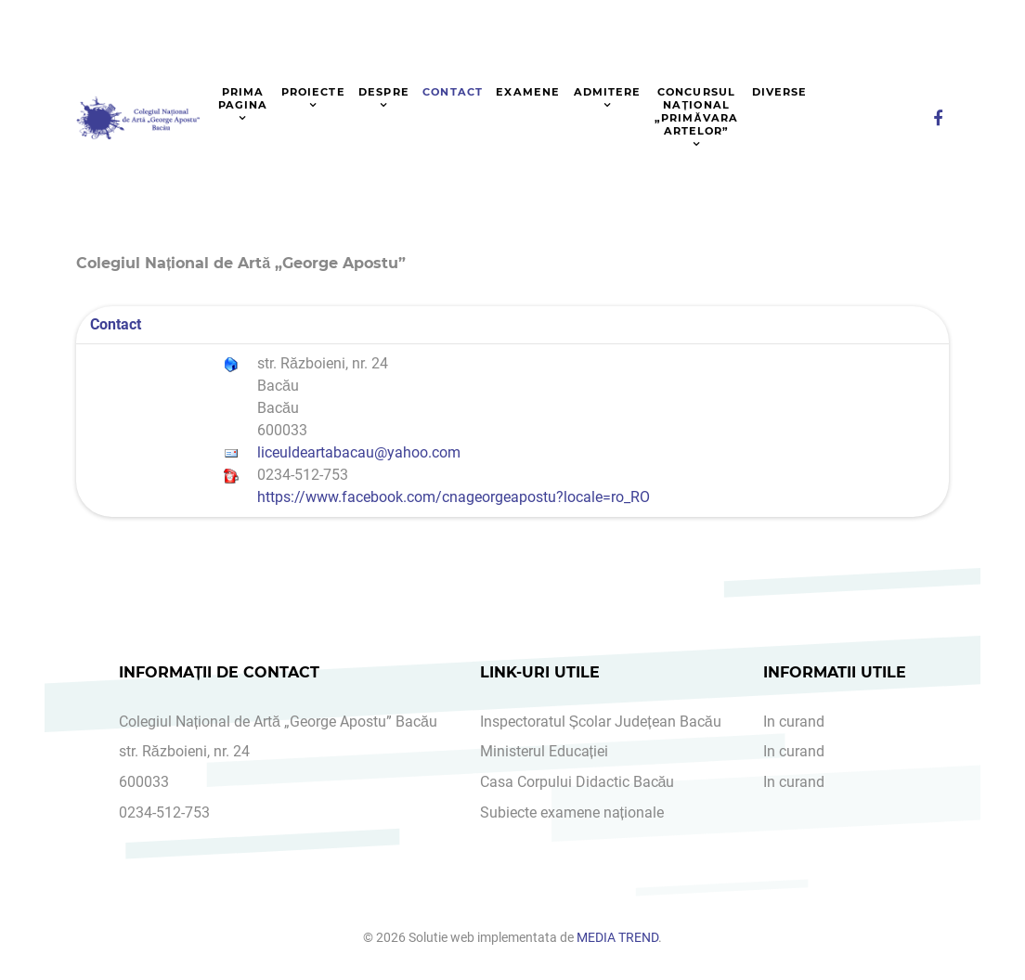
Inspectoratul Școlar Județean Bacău (600, 721)
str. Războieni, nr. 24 (184, 751)
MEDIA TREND (617, 938)
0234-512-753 (164, 812)
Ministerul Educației (544, 751)
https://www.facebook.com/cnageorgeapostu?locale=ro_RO (453, 497)
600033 (144, 782)
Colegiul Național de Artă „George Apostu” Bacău (278, 721)
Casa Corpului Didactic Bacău (577, 782)
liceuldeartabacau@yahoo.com (359, 452)
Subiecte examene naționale (572, 812)
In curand (793, 721)
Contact (115, 324)
